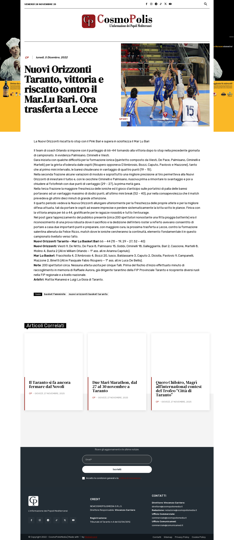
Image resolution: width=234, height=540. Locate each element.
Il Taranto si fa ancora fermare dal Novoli (50, 384)
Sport (123, 119)
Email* (89, 459)
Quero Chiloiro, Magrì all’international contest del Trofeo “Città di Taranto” (179, 389)
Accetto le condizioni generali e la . (114, 478)
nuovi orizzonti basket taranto (88, 294)
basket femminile (55, 294)
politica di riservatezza (130, 478)
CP (27, 57)
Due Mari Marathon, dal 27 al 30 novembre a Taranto (114, 386)
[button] (206, 4)
